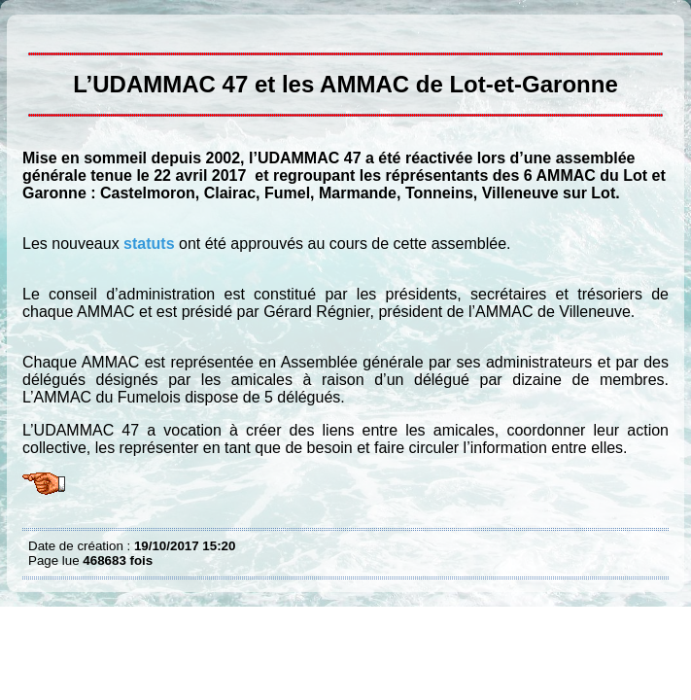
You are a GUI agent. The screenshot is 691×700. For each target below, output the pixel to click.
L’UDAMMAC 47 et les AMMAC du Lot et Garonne (33, 29)
